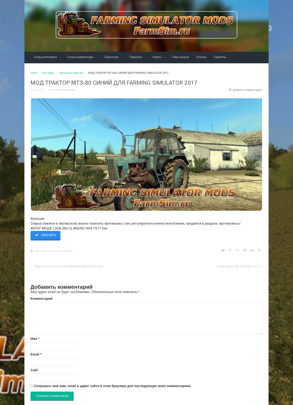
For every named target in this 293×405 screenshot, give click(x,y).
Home (34, 72)
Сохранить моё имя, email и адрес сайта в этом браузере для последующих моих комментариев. (112, 386)
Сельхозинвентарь (80, 57)
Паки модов (180, 57)
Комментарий (41, 298)
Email (36, 354)
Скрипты (220, 57)
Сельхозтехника (46, 57)
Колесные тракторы (72, 72)
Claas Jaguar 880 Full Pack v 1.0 (238, 266)
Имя (35, 338)
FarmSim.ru (67, 89)
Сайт (34, 370)
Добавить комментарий (247, 89)
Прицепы (136, 57)
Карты (157, 57)
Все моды (48, 72)
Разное (201, 57)
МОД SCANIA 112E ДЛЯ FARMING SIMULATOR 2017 (69, 266)
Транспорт (111, 57)
